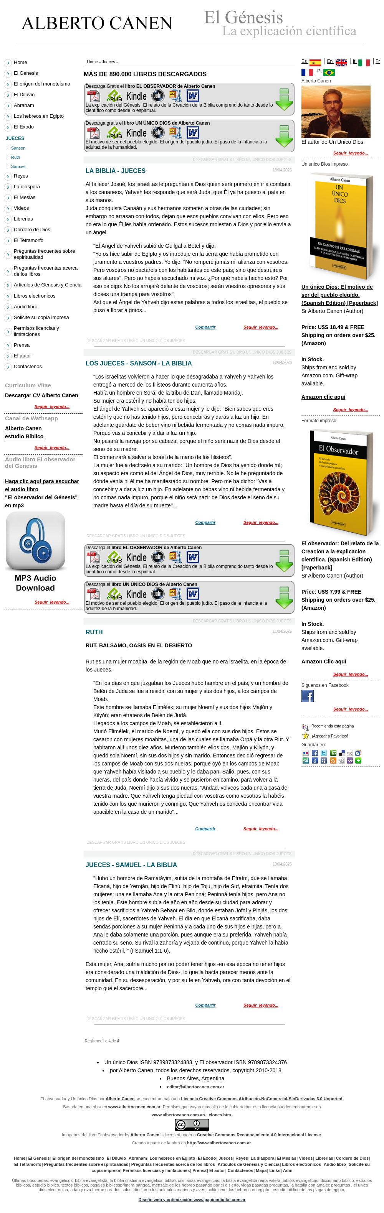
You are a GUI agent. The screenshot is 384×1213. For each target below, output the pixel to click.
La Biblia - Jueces (116, 171)
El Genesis (27, 73)
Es (311, 61)
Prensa (22, 345)
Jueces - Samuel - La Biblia (131, 865)
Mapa (261, 1170)
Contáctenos (28, 366)
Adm (287, 1170)
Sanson (19, 148)
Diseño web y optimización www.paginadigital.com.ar (192, 1199)
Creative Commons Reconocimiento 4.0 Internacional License (259, 1134)
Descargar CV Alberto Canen (41, 395)
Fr (378, 61)
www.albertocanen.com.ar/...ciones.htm (191, 1115)
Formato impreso (318, 420)
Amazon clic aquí (323, 397)
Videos (22, 208)
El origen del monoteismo (43, 84)
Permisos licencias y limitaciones (36, 331)
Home (92, 61)
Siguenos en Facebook (325, 685)
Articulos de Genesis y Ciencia (47, 285)
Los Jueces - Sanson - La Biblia (139, 363)
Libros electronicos (35, 296)
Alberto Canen (316, 81)
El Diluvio (25, 94)
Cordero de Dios (33, 229)
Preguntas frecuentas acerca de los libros (46, 271)
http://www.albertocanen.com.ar (219, 1143)
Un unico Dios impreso (324, 164)
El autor (23, 356)
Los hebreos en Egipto (40, 116)
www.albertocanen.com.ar (134, 1106)
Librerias (24, 219)
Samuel (19, 166)
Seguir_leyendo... (260, 327)
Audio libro (26, 306)
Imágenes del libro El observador (93, 1134)
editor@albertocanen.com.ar (195, 1087)
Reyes (22, 176)
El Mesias (25, 197)
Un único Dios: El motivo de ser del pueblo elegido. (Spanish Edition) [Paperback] (339, 295)
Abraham (25, 105)
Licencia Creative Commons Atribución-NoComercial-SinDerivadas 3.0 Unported (262, 1098)
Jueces (108, 61)
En (330, 61)
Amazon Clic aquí (323, 661)
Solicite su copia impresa (42, 317)
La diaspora (28, 186)
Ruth (94, 632)
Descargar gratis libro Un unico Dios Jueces (242, 160)
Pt (319, 71)
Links (274, 1170)
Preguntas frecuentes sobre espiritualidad (44, 254)
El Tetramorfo (29, 240)
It (355, 61)
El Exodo (25, 127)
